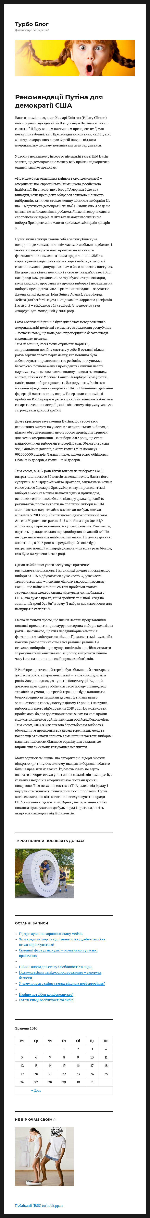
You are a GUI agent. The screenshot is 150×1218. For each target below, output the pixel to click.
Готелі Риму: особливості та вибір (46, 1000)
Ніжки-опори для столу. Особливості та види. (55, 967)
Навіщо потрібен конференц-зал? (46, 994)
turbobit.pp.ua (52, 1206)
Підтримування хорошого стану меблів (50, 934)
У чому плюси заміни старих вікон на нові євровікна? (62, 983)
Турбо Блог (31, 24)
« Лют (36, 1090)
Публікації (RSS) (28, 1206)
